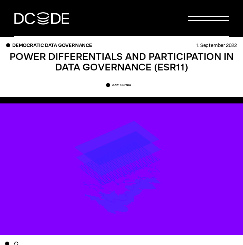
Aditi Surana (121, 85)
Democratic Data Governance (52, 45)
